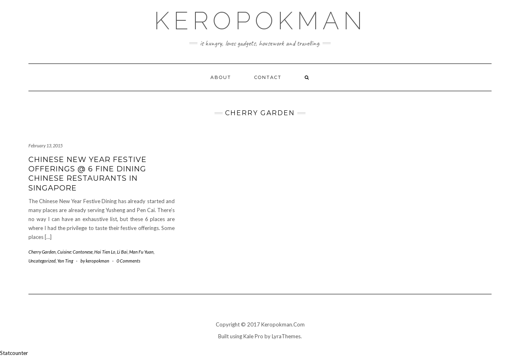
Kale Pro (253, 336)
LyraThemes (286, 336)
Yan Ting (65, 260)
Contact (268, 77)
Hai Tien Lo (104, 251)
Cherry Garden (42, 251)
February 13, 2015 (45, 145)
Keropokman (260, 21)
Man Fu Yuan (141, 251)
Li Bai (122, 251)
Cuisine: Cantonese (75, 251)
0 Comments (128, 260)
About (220, 77)
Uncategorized (42, 260)
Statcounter (14, 353)
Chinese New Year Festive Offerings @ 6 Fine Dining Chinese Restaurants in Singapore (87, 174)
